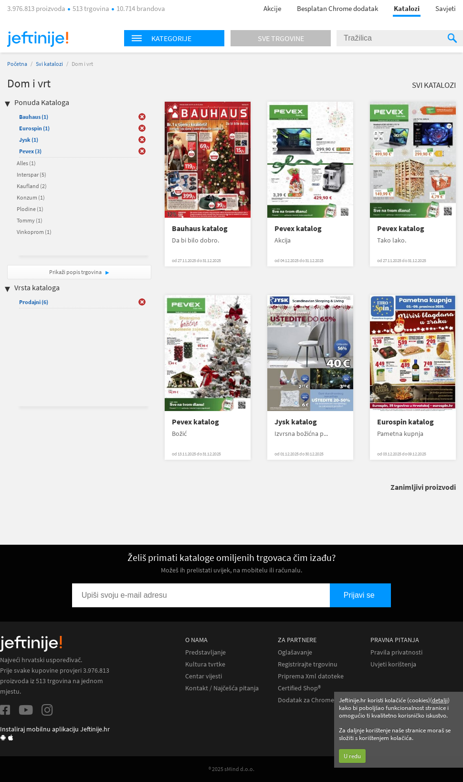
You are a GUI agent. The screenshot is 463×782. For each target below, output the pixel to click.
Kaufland (32, 186)
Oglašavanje (295, 652)
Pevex (30, 151)
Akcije (272, 8)
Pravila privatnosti (396, 652)
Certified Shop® (299, 688)
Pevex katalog (298, 228)
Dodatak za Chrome (306, 700)
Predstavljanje (205, 652)
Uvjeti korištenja (393, 664)
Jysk (28, 139)
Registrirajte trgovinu (307, 664)
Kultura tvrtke (205, 664)
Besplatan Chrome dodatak (337, 8)
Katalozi (407, 8)
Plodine (30, 208)
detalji (440, 700)
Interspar (31, 174)
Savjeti (445, 8)
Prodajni (33, 302)
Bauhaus (33, 116)
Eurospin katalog (405, 421)
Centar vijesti (203, 676)
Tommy (29, 220)
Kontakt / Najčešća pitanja (222, 688)
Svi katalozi (49, 63)
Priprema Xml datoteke (311, 676)
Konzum (31, 197)
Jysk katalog (295, 421)
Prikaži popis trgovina (76, 271)
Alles (26, 163)
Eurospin (34, 128)
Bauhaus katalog (200, 228)
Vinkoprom (34, 231)
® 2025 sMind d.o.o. (231, 768)
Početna (17, 63)
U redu (352, 756)
